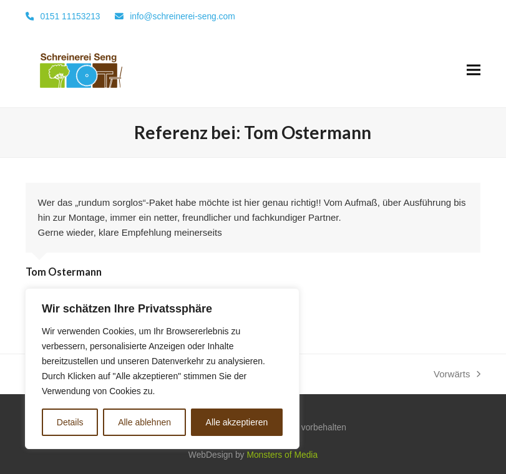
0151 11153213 (70, 16)
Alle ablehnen (144, 422)
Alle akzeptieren (237, 422)
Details (70, 422)
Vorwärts (457, 375)
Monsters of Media (282, 455)
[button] (473, 70)
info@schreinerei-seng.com (182, 16)
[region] (162, 368)
